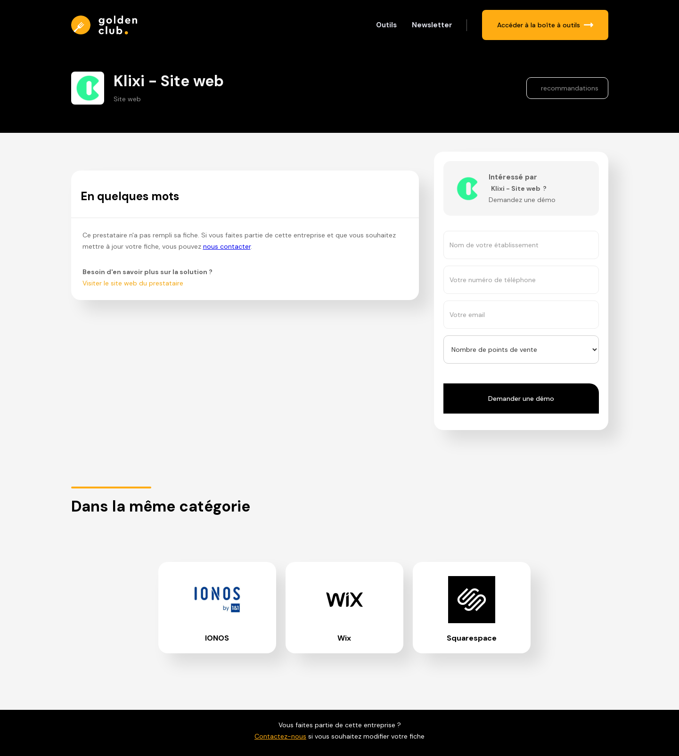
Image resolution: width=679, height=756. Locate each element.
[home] (106, 25)
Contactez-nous (280, 736)
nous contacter (227, 246)
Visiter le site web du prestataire (132, 283)
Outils (386, 25)
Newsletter (432, 25)
